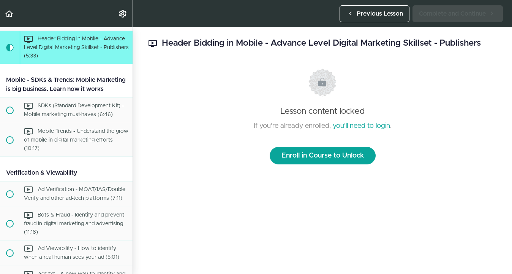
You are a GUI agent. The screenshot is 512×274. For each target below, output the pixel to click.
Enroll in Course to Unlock (322, 155)
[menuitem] (123, 13)
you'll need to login (361, 126)
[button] (9, 13)
